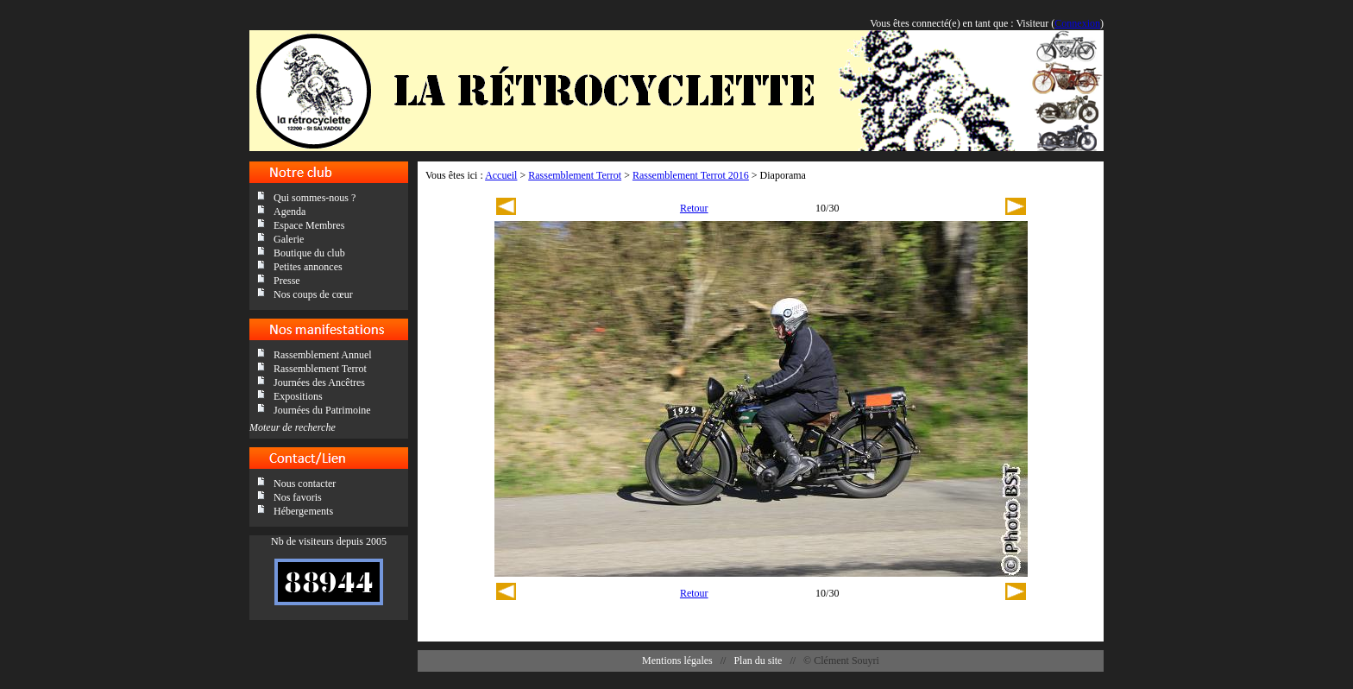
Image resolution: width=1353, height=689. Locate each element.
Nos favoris (298, 497)
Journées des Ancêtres (319, 382)
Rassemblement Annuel (323, 355)
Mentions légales (677, 660)
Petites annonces (308, 267)
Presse (287, 281)
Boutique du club (309, 253)
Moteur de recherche (292, 427)
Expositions (298, 396)
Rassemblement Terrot (320, 369)
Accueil (501, 175)
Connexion (1077, 23)
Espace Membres (309, 225)
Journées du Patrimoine (322, 410)
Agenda (289, 211)
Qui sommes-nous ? (315, 198)
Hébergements (303, 511)
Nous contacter (305, 483)
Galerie (289, 239)
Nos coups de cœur (313, 294)
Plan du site (757, 660)
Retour (694, 208)
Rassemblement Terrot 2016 (690, 175)
